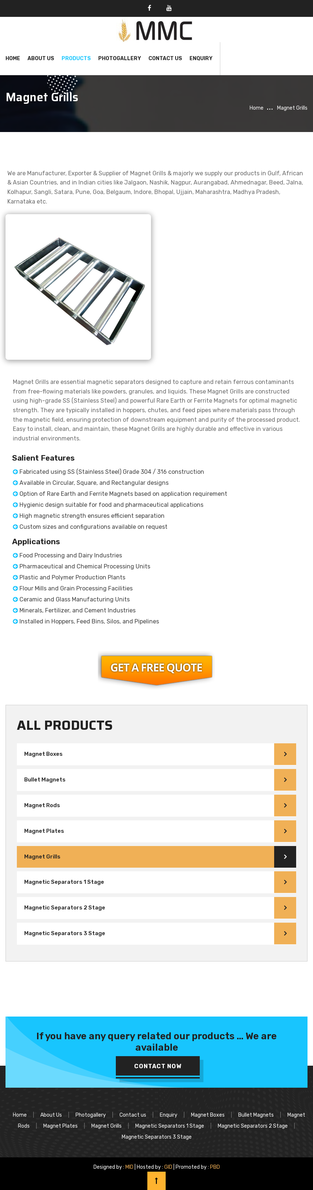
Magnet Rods (42, 805)
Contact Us (165, 58)
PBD (215, 1167)
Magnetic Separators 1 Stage (64, 882)
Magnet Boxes (43, 754)
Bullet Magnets (45, 779)
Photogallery (119, 58)
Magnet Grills (42, 856)
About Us (40, 58)
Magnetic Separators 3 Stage (64, 933)
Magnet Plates (44, 831)
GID (168, 1167)
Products (76, 58)
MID (128, 1167)
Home (12, 58)
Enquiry (201, 58)
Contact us (132, 1115)
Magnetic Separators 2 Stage (64, 907)
